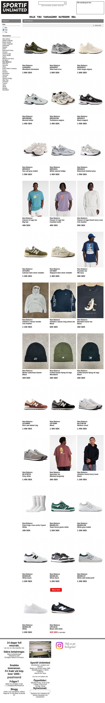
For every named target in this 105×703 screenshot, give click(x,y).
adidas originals (7, 40)
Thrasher (5, 81)
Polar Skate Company (9, 68)
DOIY (4, 49)
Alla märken (6, 39)
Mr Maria (5, 60)
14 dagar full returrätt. (14, 644)
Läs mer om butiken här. (40, 676)
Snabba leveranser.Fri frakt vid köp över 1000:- (14, 669)
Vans (4, 85)
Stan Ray (5, 80)
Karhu (4, 57)
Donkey (4, 52)
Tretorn (4, 83)
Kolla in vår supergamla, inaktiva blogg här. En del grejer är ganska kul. (14, 693)
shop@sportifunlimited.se (16, 685)
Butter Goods (6, 42)
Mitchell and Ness (8, 58)
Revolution (5, 73)
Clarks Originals (7, 44)
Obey (4, 67)
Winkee (4, 88)
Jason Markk (6, 55)
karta (44, 673)
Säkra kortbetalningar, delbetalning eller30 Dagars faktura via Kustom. (14, 655)
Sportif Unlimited (40, 662)
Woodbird (5, 90)
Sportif (4, 77)
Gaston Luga (6, 54)
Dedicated (5, 45)
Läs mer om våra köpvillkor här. (14, 648)
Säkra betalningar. (14, 651)
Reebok (5, 72)
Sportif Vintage (7, 78)
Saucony (5, 75)
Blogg (14, 689)
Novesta (5, 65)
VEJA (4, 86)
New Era (5, 63)
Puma (4, 70)
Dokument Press (7, 50)
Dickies (4, 47)
